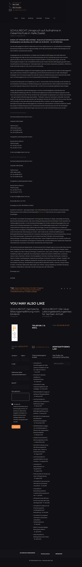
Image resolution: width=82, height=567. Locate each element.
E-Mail (13, 367)
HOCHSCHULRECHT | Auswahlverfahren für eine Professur (40, 461)
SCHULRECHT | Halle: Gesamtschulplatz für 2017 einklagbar (40, 390)
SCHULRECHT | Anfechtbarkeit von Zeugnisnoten (38, 468)
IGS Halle (33, 288)
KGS (21, 289)
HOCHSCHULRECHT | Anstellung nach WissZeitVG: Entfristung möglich (41, 404)
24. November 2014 (47, 319)
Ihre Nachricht (16, 394)
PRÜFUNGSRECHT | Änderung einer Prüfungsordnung (38, 478)
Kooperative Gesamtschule (32, 289)
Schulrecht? (42, 212)
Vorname (14, 359)
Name (23, 359)
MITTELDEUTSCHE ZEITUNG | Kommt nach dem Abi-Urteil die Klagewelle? (41, 504)
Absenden (16, 430)
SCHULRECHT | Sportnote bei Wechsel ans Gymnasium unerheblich (41, 487)
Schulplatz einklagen (31, 291)
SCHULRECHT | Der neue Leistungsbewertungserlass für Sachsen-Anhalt (56, 313)
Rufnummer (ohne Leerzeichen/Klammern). (19, 377)
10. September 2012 (20, 35)
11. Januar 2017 (14, 319)
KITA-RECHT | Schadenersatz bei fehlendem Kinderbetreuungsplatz (41, 421)
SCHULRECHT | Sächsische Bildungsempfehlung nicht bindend (23, 313)
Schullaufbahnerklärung (17, 291)
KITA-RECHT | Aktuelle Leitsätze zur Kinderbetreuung (39, 380)
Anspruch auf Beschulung (22, 288)
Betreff (14, 386)
